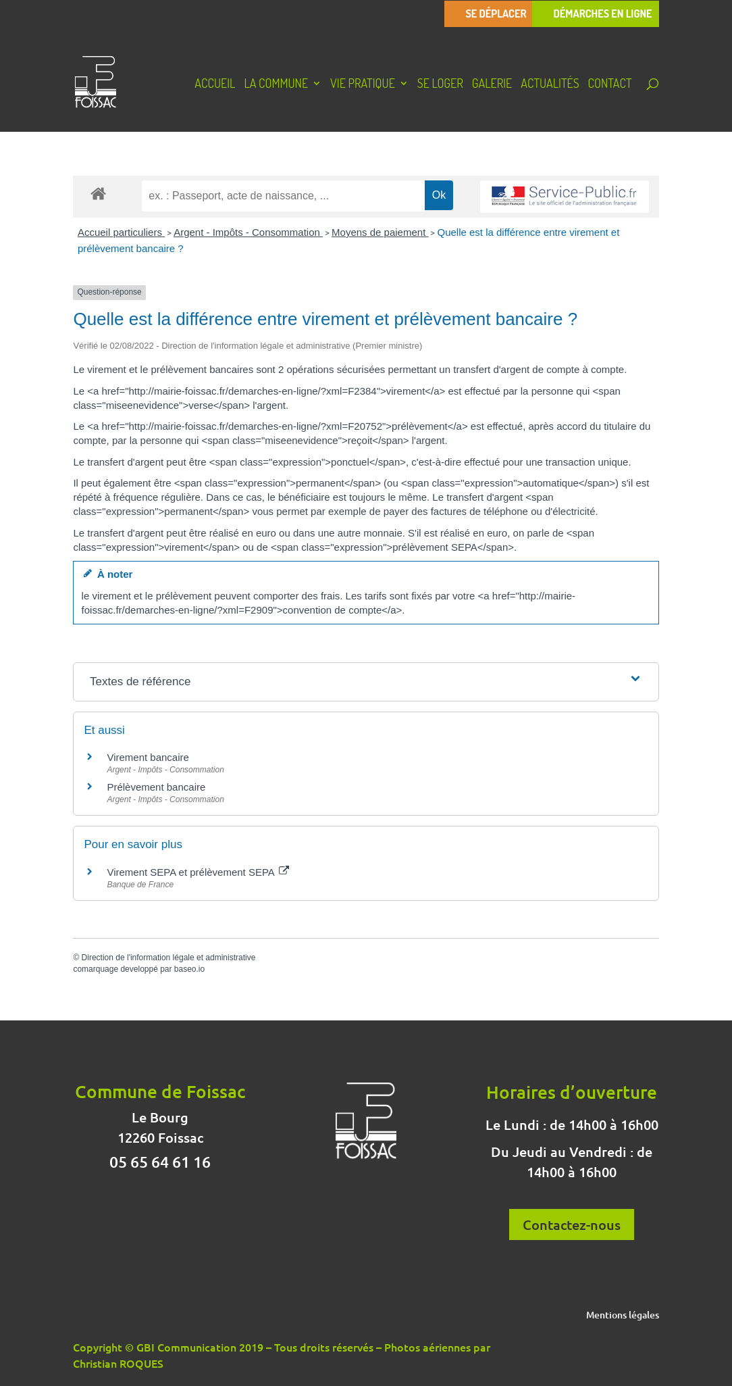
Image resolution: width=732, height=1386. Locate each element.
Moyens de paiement (380, 232)
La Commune (276, 84)
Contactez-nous (572, 1224)
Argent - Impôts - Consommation (248, 232)
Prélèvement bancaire (156, 787)
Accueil (214, 84)
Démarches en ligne (602, 13)
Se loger (440, 84)
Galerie (492, 84)
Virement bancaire (147, 757)
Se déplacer (495, 13)
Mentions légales (622, 1315)
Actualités (550, 84)
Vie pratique (362, 84)
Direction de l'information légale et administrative (169, 957)
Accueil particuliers (121, 232)
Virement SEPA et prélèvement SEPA (198, 872)
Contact (610, 84)
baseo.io (189, 969)
